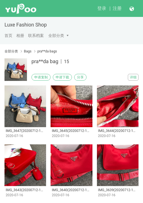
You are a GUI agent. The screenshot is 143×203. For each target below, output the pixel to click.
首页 (8, 35)
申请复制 (41, 77)
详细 (133, 77)
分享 (80, 77)
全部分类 (56, 35)
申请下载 (62, 77)
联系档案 (36, 35)
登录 (101, 8)
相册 (20, 35)
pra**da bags (47, 51)
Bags (27, 51)
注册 (117, 8)
